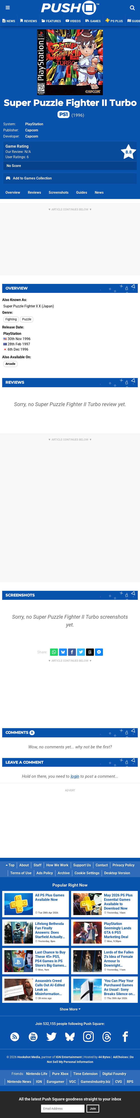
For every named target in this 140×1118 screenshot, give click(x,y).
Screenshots (58, 192)
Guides (81, 192)
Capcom (31, 130)
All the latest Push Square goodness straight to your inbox (70, 1099)
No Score (14, 166)
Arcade (10, 364)
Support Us (82, 865)
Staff (37, 865)
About (24, 865)
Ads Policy (44, 873)
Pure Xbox (60, 1074)
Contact (102, 865)
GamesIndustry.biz (95, 1082)
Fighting (11, 319)
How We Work (57, 865)
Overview (12, 192)
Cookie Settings (87, 873)
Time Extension (85, 1074)
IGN (39, 1082)
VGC (72, 1082)
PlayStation (34, 124)
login (75, 776)
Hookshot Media (28, 1057)
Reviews (34, 192)
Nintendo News (19, 1082)
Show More (70, 1009)
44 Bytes (104, 1057)
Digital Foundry (114, 1074)
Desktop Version (117, 873)
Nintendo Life (36, 1074)
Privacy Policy (124, 865)
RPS (130, 1082)
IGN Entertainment (69, 1057)
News (99, 192)
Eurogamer (55, 1082)
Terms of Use (21, 873)
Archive (64, 873)
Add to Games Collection (28, 179)
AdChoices (120, 1057)
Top (10, 865)
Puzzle (26, 319)
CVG (118, 1082)
